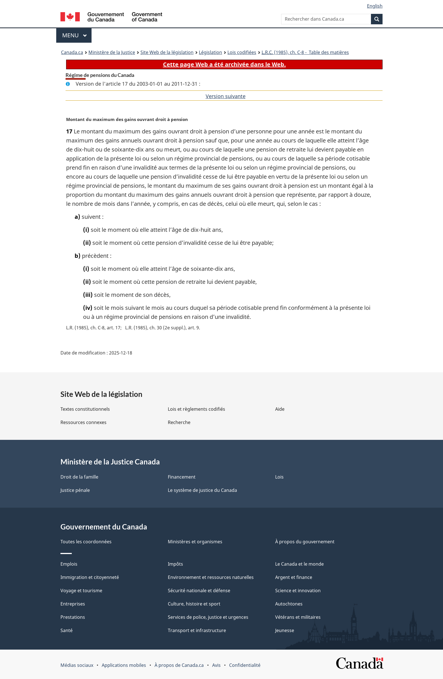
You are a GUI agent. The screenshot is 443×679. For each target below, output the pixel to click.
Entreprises (72, 604)
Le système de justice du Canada (202, 490)
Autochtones (289, 604)
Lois (279, 477)
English (375, 6)
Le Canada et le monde (299, 564)
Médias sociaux (76, 665)
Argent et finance (293, 577)
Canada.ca (72, 52)
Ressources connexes (83, 422)
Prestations (72, 617)
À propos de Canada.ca (179, 665)
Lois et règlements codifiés (196, 409)
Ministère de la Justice (111, 52)
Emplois (68, 564)
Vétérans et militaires (298, 617)
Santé (66, 630)
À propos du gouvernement (305, 542)
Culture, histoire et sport (194, 604)
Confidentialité (244, 665)
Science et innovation (298, 590)
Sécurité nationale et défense (199, 590)
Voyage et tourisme (81, 590)
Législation (210, 52)
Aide (280, 409)
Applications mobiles (124, 665)
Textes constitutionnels (85, 409)
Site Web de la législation (167, 52)
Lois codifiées (241, 52)
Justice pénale (75, 490)
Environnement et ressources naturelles (211, 577)
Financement (182, 477)
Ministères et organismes (195, 542)
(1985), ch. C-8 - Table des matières (305, 52)
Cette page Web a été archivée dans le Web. (224, 64)
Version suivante (226, 96)
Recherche (179, 422)
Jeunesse (284, 630)
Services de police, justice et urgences (208, 617)
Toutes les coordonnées (86, 542)
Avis (216, 665)
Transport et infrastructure (197, 630)
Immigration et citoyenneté (89, 577)
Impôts (175, 564)
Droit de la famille (79, 477)
